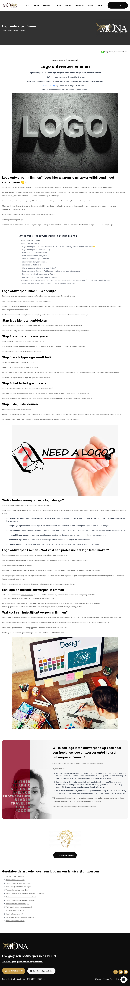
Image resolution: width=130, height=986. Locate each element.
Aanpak (68, 5)
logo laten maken (27, 595)
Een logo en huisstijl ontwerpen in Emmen (39, 274)
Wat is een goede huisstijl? (15, 910)
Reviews (91, 5)
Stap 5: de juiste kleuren (31, 265)
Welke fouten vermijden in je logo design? (39, 268)
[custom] (115, 972)
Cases (58, 5)
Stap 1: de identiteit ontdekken (34, 253)
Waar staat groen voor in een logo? (18, 886)
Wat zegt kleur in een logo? (15, 876)
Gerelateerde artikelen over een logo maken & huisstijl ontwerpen (48, 283)
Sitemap (98, 979)
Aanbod (46, 5)
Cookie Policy (108, 979)
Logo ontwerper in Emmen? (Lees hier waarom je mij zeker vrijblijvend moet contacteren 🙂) (59, 247)
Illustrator (34, 584)
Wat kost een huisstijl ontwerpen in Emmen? (40, 277)
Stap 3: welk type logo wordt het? (35, 259)
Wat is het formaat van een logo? (17, 904)
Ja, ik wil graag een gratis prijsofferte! (22, 961)
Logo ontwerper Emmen (30, 240)
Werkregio (79, 5)
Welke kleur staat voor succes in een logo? (21, 897)
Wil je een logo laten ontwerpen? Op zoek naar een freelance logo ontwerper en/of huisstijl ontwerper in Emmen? (66, 280)
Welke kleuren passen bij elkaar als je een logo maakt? (25, 893)
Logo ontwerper (13, 30)
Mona (36, 5)
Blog (100, 5)
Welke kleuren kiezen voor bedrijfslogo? (20, 900)
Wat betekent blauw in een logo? (17, 890)
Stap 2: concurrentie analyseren (34, 256)
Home (28, 5)
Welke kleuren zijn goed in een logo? (19, 883)
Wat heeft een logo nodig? (15, 880)
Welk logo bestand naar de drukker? (19, 907)
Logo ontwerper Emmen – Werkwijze (37, 250)
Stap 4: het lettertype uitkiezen (34, 262)
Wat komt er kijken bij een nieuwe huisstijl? (21, 917)
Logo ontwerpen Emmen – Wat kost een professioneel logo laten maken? (51, 271)
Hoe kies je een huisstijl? (14, 914)
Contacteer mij (49, 85)
